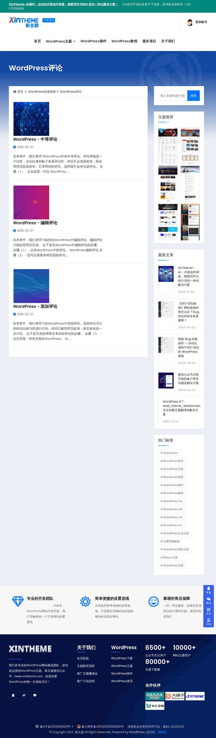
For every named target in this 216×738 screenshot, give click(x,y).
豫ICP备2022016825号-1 (56, 726)
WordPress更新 (173, 477)
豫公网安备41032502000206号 (102, 726)
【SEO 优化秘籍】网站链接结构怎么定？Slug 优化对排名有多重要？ (188, 311)
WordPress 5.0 (172, 501)
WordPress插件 (93, 41)
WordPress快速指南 (42, 91)
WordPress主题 (59, 41)
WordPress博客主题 (176, 549)
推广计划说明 (86, 681)
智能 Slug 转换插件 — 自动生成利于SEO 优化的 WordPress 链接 (188, 347)
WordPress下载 (122, 658)
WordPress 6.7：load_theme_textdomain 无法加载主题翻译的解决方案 (181, 407)
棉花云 (162, 732)
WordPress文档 (173, 565)
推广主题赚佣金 (87, 673)
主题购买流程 (86, 666)
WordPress (170, 453)
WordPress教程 (124, 41)
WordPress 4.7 (172, 525)
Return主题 (170, 557)
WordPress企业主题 (176, 533)
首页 (37, 41)
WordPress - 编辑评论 (35, 223)
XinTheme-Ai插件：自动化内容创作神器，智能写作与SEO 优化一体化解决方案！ (63, 4)
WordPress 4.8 (172, 509)
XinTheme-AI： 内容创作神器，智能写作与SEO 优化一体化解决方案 (188, 276)
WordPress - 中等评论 (35, 139)
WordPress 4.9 (172, 517)
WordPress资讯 (173, 461)
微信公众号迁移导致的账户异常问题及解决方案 (188, 378)
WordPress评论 (71, 91)
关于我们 (168, 41)
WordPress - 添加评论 (35, 306)
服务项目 (149, 41)
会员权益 (83, 658)
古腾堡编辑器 (171, 541)
